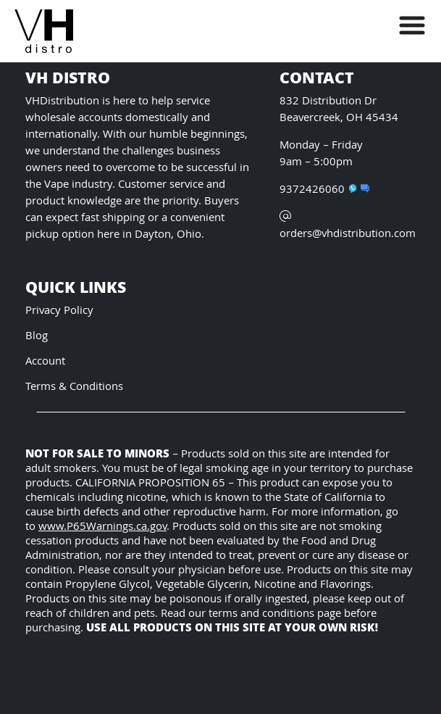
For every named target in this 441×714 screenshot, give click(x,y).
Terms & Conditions (74, 387)
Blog (36, 336)
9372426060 (318, 190)
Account (45, 362)
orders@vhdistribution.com (348, 226)
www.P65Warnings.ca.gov (102, 527)
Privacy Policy (59, 311)
